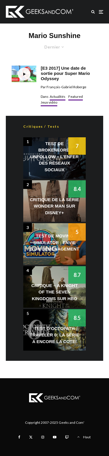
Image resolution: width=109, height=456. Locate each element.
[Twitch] (67, 437)
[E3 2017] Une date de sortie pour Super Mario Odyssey (65, 73)
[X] (31, 437)
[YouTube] (55, 437)
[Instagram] (43, 437)
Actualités (57, 96)
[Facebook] (19, 437)
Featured (75, 96)
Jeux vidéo (49, 102)
